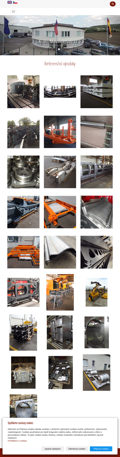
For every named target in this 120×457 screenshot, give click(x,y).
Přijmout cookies (101, 449)
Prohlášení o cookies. (17, 441)
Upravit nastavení (53, 449)
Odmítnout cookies (76, 449)
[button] (9, 35)
